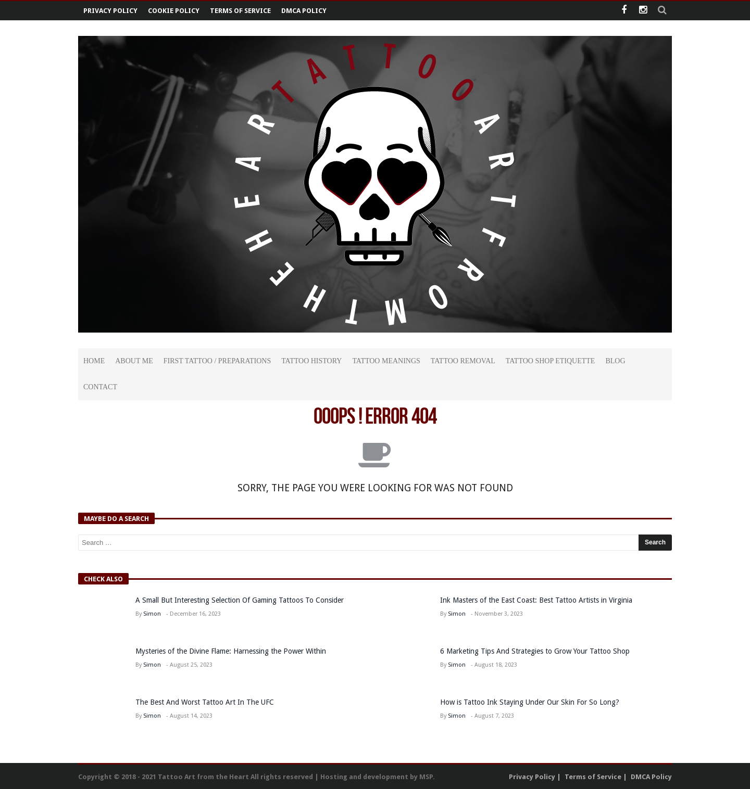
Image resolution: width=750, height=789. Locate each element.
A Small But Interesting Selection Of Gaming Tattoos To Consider (239, 600)
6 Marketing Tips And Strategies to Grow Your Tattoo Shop (535, 651)
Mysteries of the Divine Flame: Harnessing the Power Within (230, 651)
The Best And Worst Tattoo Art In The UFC (204, 702)
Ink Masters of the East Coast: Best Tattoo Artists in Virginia (536, 600)
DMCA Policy (304, 11)
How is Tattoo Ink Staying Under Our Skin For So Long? (530, 702)
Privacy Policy (110, 11)
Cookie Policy (173, 11)
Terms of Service (240, 11)
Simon (152, 613)
